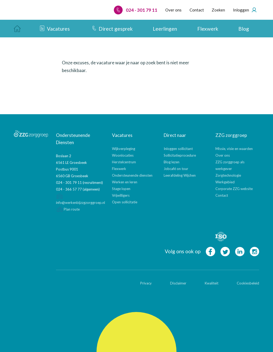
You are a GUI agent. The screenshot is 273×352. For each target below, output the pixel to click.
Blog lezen (171, 162)
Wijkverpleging (123, 149)
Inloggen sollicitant (178, 149)
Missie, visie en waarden (234, 149)
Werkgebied (225, 182)
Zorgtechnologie (228, 175)
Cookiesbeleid (248, 283)
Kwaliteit (211, 283)
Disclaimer (178, 283)
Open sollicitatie (124, 202)
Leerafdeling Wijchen (180, 175)
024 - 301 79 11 (135, 10)
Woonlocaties (123, 155)
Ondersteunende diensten (132, 175)
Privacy (146, 283)
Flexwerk (119, 169)
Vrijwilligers (121, 195)
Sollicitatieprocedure (180, 155)
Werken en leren (124, 182)
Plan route (68, 209)
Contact (221, 195)
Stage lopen (121, 189)
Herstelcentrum (124, 162)
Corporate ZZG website (234, 189)
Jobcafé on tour (176, 169)
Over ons (222, 155)
